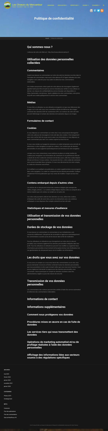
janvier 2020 (7, 386)
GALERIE (85, 5)
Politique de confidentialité (58, 425)
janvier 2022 (7, 380)
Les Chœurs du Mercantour (27, 4)
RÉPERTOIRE (74, 5)
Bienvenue (51, 5)
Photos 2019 (7, 395)
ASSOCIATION (62, 5)
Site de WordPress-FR (10, 417)
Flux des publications (10, 411)
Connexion (7, 408)
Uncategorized (8, 399)
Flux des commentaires (10, 414)
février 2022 (7, 377)
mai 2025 (6, 374)
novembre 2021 (8, 383)
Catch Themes (75, 425)
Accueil (47, 38)
